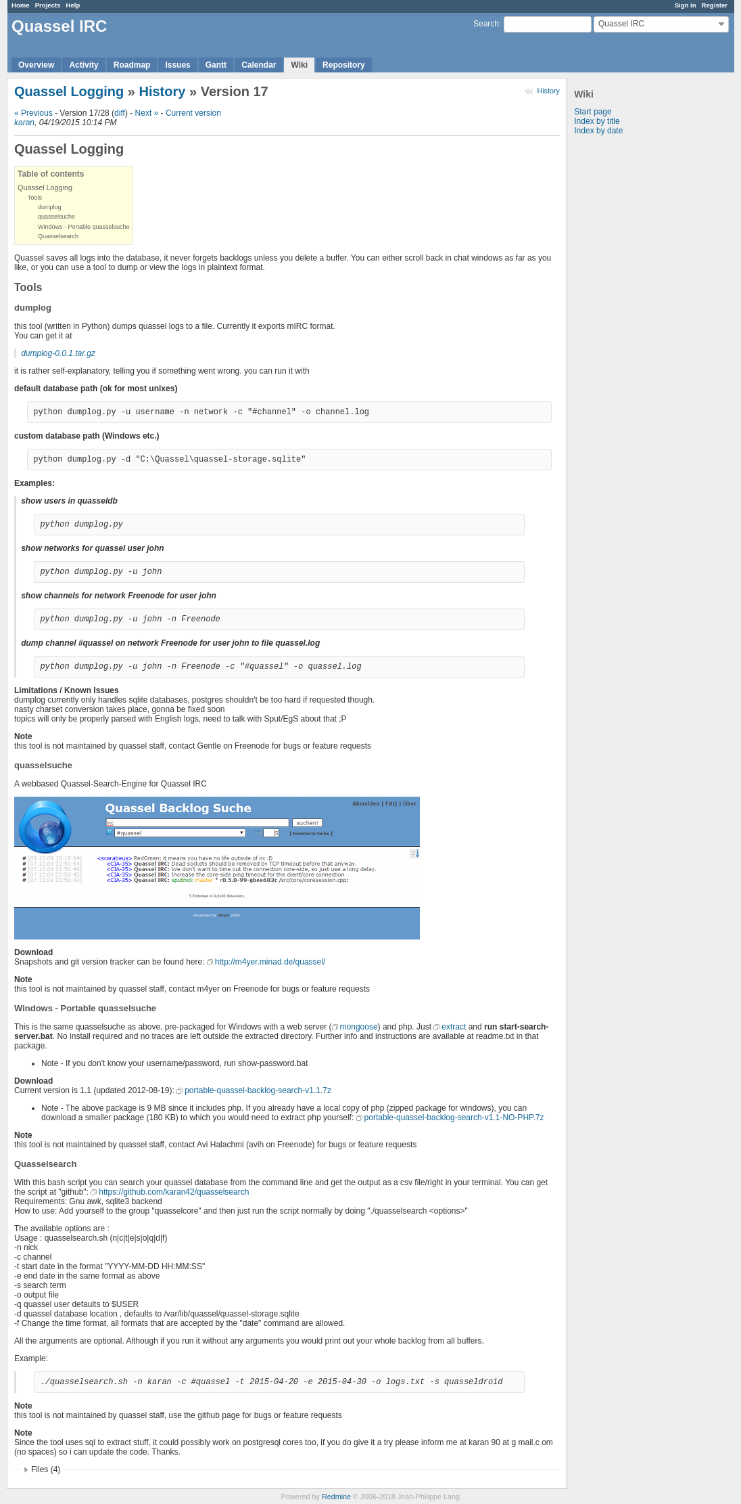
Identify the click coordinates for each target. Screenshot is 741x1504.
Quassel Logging (69, 91)
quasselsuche (56, 216)
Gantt (216, 65)
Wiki (299, 65)
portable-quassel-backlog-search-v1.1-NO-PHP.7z (454, 1117)
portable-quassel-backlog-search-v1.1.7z (258, 1090)
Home (20, 5)
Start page (592, 111)
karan (24, 122)
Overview (36, 65)
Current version (193, 113)
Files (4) (45, 1469)
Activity (83, 65)
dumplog (50, 207)
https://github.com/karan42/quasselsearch (174, 1192)
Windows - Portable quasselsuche (84, 226)
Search (486, 23)
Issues (177, 65)
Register (714, 5)
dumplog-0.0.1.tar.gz (58, 353)
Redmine (336, 1496)
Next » (147, 113)
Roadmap (132, 65)
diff (119, 113)
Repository (343, 65)
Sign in (685, 5)
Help (73, 5)
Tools (35, 197)
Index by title (596, 121)
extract (453, 1027)
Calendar (258, 65)
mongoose (359, 1027)
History (548, 91)
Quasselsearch (58, 236)
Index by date (598, 130)
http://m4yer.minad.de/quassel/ (270, 962)
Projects (48, 5)
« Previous (33, 113)
